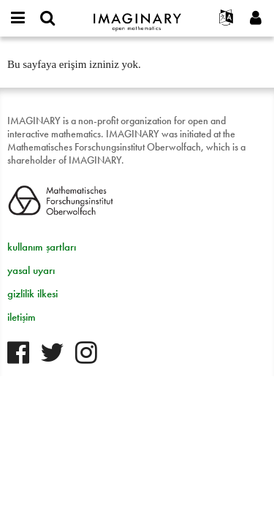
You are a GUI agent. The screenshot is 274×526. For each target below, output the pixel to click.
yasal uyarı (31, 270)
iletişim (21, 317)
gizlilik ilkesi (32, 293)
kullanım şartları (41, 247)
